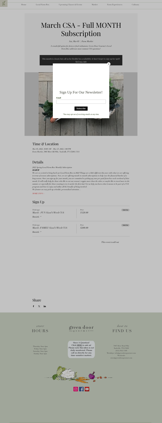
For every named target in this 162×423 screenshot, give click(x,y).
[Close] (108, 64)
